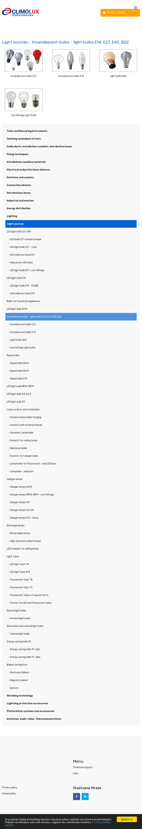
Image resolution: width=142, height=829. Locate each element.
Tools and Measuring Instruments (27, 131)
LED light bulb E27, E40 (19, 231)
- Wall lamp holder (17, 448)
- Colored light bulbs (19, 633)
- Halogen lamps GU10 (20, 486)
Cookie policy (9, 793)
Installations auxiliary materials (26, 162)
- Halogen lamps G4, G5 (21, 510)
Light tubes (13, 556)
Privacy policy (9, 787)
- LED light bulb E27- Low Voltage (26, 270)
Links (75, 773)
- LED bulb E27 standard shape (24, 239)
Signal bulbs (13, 355)
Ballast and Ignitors (17, 664)
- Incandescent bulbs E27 (22, 324)
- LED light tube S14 (19, 572)
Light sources (15, 223)
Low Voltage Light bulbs (24, 115)
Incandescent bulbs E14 (71, 76)
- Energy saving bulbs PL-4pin (24, 657)
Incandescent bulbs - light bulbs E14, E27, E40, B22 (34, 316)
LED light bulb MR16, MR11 (20, 386)
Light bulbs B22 (118, 76)
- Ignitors (13, 688)
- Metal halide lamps (19, 533)
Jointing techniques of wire (24, 138)
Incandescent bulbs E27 (24, 76)
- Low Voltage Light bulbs (22, 347)
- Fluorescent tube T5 (20, 587)
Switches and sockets (20, 177)
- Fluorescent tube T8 (20, 579)
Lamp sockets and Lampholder (23, 409)
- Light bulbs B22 (17, 339)
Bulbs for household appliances (23, 301)
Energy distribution (19, 208)
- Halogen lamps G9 (19, 502)
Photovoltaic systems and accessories (30, 711)
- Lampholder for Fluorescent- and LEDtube (32, 463)
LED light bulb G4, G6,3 (19, 394)
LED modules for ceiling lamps (23, 548)
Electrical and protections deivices (28, 169)
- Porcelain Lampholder (20, 432)
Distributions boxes (19, 193)
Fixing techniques (17, 154)
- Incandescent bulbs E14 (22, 332)
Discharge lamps (16, 525)
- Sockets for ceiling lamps (23, 440)
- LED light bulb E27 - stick (22, 247)
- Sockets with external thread (25, 425)
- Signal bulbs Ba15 (18, 370)
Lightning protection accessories (27, 703)
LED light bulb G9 (16, 401)
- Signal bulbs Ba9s (18, 363)
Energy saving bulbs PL (19, 641)
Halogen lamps (15, 479)
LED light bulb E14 (16, 278)
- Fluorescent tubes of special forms (28, 595)
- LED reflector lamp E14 (21, 293)
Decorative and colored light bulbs (25, 626)
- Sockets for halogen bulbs (23, 456)
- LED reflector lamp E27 (21, 254)
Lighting (12, 216)
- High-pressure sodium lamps (24, 541)
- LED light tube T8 (18, 564)
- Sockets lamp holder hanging (24, 417)
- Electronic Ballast (18, 672)
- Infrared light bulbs (19, 618)
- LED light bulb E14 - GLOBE (23, 285)
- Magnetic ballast (18, 680)
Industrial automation (20, 200)
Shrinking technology (20, 695)
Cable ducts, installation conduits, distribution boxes (39, 146)
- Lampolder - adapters (21, 471)
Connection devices (19, 185)
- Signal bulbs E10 (17, 378)
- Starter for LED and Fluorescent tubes (30, 602)
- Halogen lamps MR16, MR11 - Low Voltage (31, 494)
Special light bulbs (16, 610)
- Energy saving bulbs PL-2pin (24, 649)
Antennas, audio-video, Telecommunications (34, 719)
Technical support (83, 767)
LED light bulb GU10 (17, 309)
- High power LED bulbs (20, 262)
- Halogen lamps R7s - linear (23, 517)
